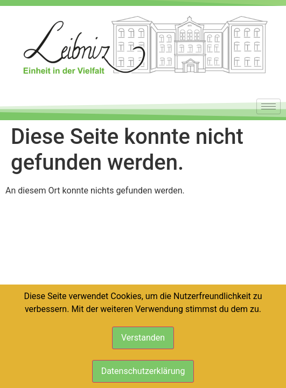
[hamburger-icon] (268, 106)
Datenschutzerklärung (143, 371)
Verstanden (143, 337)
